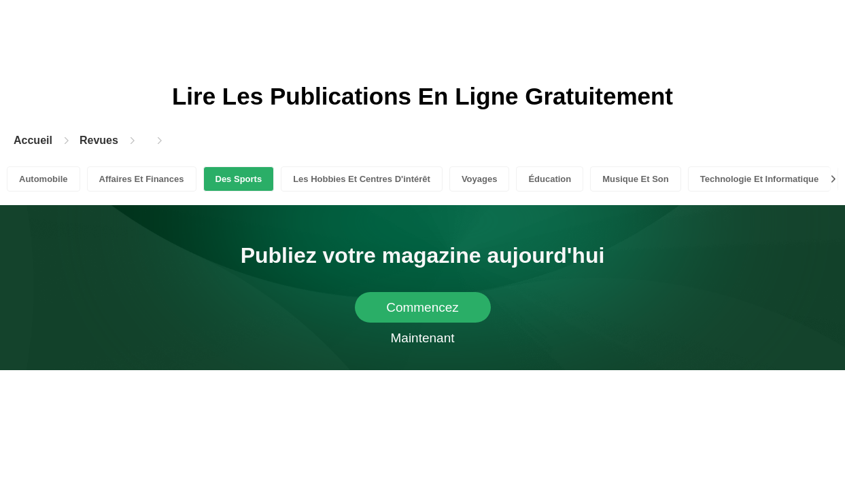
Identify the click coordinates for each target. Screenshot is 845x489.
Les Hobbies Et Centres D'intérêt (361, 179)
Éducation (549, 179)
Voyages (480, 179)
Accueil (33, 140)
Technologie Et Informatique (759, 179)
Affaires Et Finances (141, 179)
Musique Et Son (635, 179)
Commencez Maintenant (422, 311)
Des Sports (238, 179)
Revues (99, 140)
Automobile (43, 179)
